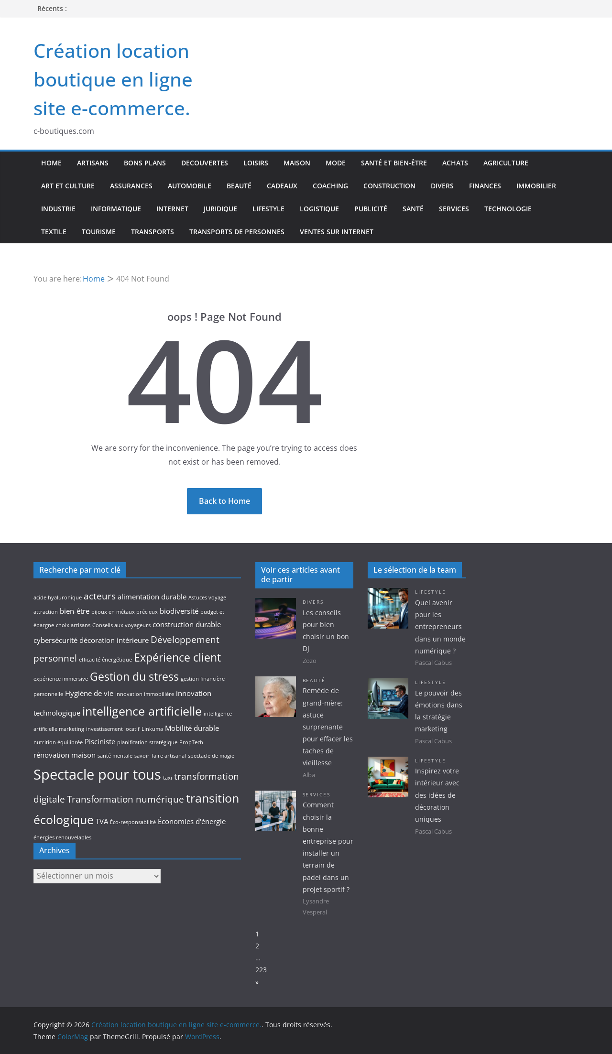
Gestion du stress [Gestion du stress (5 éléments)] (134, 676)
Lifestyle (268, 208)
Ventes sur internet (336, 231)
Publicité (370, 208)
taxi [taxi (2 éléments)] (167, 777)
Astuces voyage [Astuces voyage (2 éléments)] (207, 597)
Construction (389, 185)
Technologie (508, 208)
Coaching (330, 185)
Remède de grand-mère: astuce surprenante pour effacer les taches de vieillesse (328, 726)
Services (454, 208)
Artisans (93, 162)
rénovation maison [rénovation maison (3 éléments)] (64, 755)
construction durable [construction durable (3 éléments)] (187, 624)
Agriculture (505, 162)
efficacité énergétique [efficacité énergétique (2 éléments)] (105, 659)
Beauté (239, 185)
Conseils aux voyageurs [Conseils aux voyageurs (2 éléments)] (121, 625)
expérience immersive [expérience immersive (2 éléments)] (60, 678)
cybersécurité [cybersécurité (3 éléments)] (55, 640)
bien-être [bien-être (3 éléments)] (74, 611)
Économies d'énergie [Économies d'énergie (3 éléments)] (192, 821)
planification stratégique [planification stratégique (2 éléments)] (147, 742)
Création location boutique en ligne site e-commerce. (113, 79)
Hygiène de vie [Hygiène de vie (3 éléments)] (89, 693)
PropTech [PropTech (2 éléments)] (191, 742)
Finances (485, 185)
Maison (297, 162)
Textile (53, 231)
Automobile (189, 185)
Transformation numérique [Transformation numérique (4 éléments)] (125, 799)
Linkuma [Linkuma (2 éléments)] (152, 729)
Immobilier (536, 185)
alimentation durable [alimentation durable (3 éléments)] (152, 597)
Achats (455, 162)
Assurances (131, 185)
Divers (442, 185)
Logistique (319, 208)
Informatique (116, 208)
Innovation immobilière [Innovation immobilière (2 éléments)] (144, 694)
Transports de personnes (236, 231)
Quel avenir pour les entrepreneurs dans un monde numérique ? (440, 626)
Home (51, 162)
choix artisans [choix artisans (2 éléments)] (73, 625)
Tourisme (99, 231)
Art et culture (68, 185)
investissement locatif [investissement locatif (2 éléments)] (113, 729)
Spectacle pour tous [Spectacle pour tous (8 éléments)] (97, 774)
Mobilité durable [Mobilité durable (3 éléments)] (192, 728)
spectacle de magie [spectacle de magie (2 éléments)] (211, 755)
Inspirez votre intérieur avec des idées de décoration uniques (437, 795)
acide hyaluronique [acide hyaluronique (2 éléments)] (57, 597)
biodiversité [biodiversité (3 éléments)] (179, 611)
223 (261, 969)
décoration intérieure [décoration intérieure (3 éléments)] (114, 640)
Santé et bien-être (394, 162)
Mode (336, 162)
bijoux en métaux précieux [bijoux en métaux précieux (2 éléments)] (124, 611)
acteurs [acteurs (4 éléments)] (100, 595)
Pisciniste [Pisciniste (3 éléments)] (100, 742)
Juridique (220, 208)
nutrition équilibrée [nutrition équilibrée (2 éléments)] (58, 742)
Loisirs (255, 162)
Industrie (58, 208)
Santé (413, 208)
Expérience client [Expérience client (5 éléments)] (177, 657)
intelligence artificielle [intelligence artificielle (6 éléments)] (142, 711)
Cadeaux (282, 185)
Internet (172, 208)
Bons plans (145, 162)
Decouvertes (204, 162)
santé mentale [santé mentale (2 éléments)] (115, 755)
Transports (152, 231)
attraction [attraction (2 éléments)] (45, 611)
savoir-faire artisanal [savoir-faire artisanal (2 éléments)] (160, 755)
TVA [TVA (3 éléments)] (102, 821)
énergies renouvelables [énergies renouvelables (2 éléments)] (62, 837)
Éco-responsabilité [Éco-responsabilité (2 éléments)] (133, 822)
